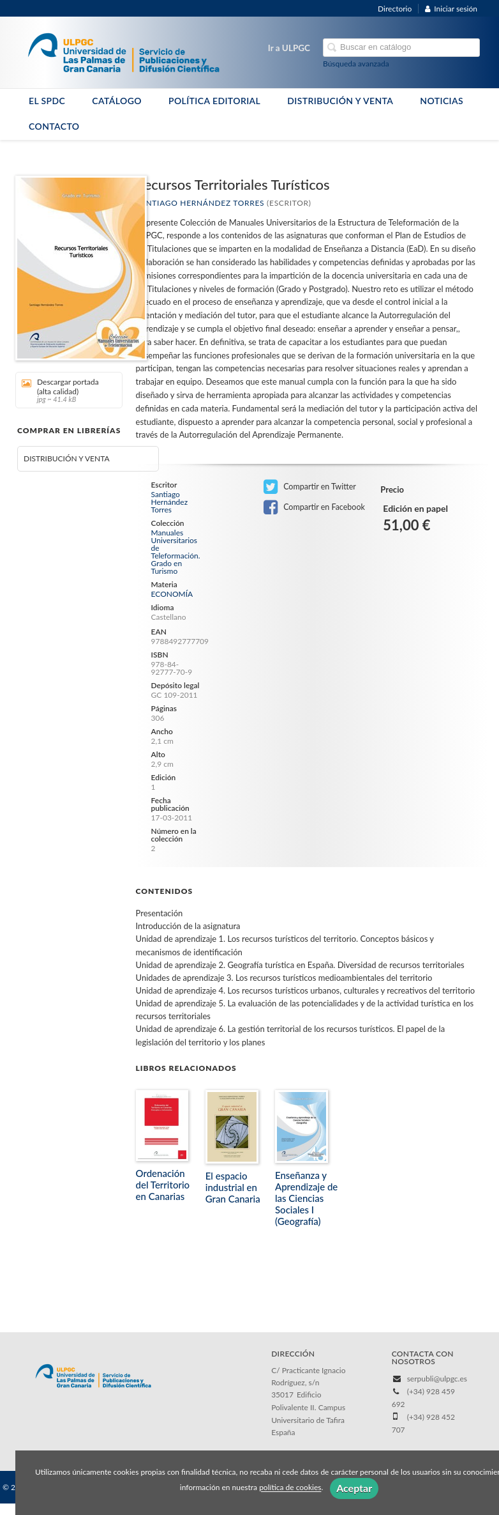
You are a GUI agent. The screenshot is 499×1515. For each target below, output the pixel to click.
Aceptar (354, 1488)
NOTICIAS (441, 100)
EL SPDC (47, 100)
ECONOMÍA (172, 594)
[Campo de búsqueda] (401, 47)
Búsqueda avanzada (356, 63)
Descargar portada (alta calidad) (64, 390)
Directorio (395, 8)
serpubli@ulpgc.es (437, 1378)
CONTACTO (54, 126)
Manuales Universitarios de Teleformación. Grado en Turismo (175, 552)
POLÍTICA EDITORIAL (214, 100)
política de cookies (290, 1488)
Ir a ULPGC (289, 48)
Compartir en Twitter (310, 487)
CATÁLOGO (117, 100)
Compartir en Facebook (314, 507)
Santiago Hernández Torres (200, 203)
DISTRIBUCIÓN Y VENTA (340, 100)
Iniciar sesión (451, 8)
